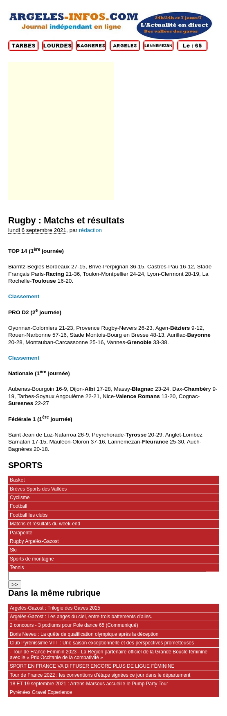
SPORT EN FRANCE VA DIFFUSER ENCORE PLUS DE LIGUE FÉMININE (92, 666)
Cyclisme (19, 497)
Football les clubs (28, 515)
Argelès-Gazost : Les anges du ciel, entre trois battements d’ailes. (81, 616)
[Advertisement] (60, 131)
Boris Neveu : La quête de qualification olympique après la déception (84, 634)
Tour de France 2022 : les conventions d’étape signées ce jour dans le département (100, 675)
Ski (13, 550)
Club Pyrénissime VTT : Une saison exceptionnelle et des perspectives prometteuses (102, 643)
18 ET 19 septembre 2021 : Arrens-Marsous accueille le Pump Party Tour (89, 684)
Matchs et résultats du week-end (45, 524)
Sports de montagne (32, 559)
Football (18, 506)
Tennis (17, 567)
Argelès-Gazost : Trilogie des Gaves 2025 (55, 608)
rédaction (90, 230)
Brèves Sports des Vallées (38, 489)
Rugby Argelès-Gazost (34, 541)
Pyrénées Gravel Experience (41, 692)
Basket (17, 480)
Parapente (21, 533)
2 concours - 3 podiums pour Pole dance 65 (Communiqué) (74, 625)
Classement (23, 296)
